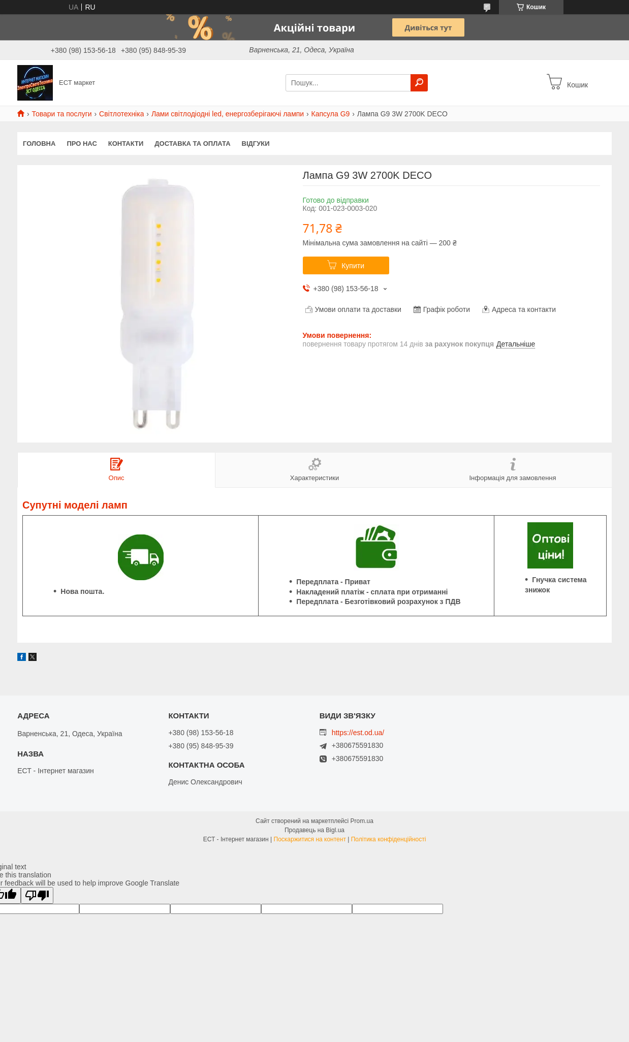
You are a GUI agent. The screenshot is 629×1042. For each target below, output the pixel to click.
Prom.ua (362, 821)
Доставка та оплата (192, 143)
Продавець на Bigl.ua (314, 830)
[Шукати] (419, 82)
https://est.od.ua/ (358, 733)
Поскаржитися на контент (310, 839)
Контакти (126, 143)
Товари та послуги (61, 114)
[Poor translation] (37, 895)
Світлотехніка (121, 114)
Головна (39, 143)
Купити (352, 266)
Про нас (82, 143)
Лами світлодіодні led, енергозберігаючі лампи (227, 114)
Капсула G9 (330, 114)
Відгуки (256, 143)
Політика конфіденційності (388, 839)
